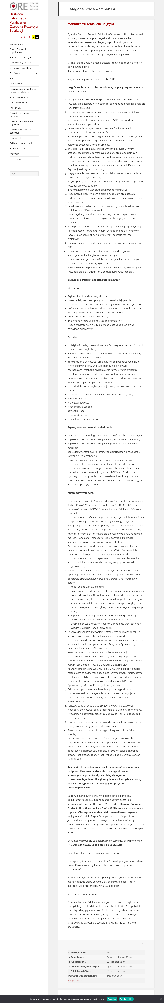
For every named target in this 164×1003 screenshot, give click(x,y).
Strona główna (16, 44)
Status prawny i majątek (21, 63)
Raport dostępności (19, 148)
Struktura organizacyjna (21, 57)
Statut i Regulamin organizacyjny (18, 51)
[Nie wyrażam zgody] (161, 999)
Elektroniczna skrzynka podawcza (20, 131)
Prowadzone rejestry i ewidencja (20, 114)
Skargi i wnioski (17, 159)
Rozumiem (112, 999)
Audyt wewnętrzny (18, 102)
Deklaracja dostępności (21, 143)
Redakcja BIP (16, 138)
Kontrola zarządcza (19, 97)
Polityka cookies (126, 999)
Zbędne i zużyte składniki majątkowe (22, 123)
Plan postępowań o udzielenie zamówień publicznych (24, 90)
